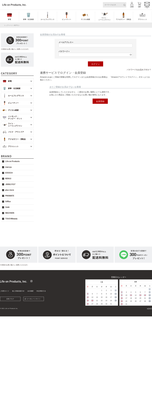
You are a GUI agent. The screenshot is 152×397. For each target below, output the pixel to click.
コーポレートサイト (34, 299)
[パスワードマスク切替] (130, 54)
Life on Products (12, 161)
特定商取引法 (41, 291)
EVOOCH (9, 173)
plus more (9, 190)
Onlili (7, 207)
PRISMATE (9, 196)
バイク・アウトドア (16, 132)
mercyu (8, 167)
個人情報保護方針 (18, 291)
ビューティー (66, 19)
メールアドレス (66, 42)
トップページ (8, 25)
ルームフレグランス (47, 19)
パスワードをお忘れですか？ (139, 70)
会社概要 (30, 291)
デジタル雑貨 (85, 19)
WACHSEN (9, 213)
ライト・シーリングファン (104, 19)
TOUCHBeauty (11, 219)
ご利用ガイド (4, 291)
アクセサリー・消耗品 (123, 19)
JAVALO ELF (10, 184)
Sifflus (8, 201)
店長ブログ (10, 299)
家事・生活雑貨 (28, 19)
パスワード (64, 51)
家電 (9, 19)
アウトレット (142, 19)
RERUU (8, 178)
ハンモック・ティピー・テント (15, 117)
